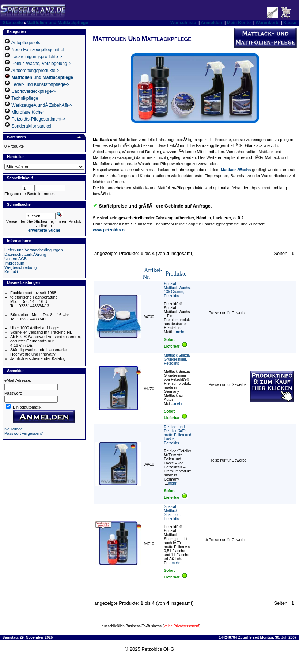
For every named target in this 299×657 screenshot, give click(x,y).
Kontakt (11, 272)
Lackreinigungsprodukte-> (36, 56)
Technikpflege (24, 98)
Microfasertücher (27, 112)
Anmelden (211, 22)
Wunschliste (183, 22)
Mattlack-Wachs (236, 169)
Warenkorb (267, 22)
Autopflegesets (25, 42)
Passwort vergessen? (23, 433)
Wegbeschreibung (20, 267)
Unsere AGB (15, 259)
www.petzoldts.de (110, 230)
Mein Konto (239, 22)
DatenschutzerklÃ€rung (25, 254)
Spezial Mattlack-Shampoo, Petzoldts (172, 513)
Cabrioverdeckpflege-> (33, 91)
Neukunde (13, 429)
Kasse (289, 22)
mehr (180, 332)
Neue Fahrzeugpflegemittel (37, 49)
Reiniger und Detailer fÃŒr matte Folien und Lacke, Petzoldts (178, 435)
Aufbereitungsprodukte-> (35, 70)
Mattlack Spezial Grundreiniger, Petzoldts (177, 359)
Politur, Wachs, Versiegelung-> (41, 63)
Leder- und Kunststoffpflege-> (40, 84)
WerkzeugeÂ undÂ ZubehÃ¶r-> (41, 105)
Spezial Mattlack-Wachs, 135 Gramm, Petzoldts (177, 290)
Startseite (13, 22)
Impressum (14, 263)
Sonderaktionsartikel (31, 126)
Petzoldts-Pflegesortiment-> (38, 119)
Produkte (176, 273)
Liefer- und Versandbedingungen (33, 250)
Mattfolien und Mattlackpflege (57, 22)
